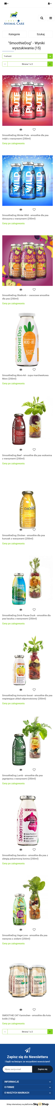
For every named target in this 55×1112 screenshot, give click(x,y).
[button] (27, 1081)
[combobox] (27, 56)
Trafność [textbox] (8, 56)
